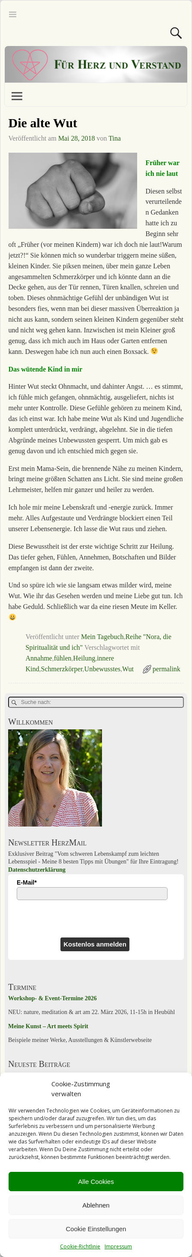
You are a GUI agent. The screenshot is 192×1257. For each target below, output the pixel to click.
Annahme (39, 658)
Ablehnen (95, 1205)
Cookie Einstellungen (96, 1228)
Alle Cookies (96, 1181)
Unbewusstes (102, 669)
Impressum (118, 1246)
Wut (128, 669)
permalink (166, 669)
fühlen (63, 658)
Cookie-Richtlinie (80, 1246)
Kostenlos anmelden (94, 944)
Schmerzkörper (62, 669)
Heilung (84, 658)
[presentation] (54, 918)
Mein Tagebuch (102, 636)
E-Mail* (27, 882)
